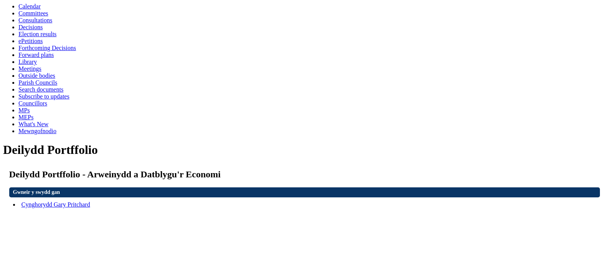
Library (27, 61)
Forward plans (36, 55)
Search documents (40, 89)
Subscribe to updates (43, 96)
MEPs (25, 117)
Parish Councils (37, 82)
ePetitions (30, 41)
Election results (37, 34)
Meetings (30, 68)
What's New (33, 124)
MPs (24, 110)
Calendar (29, 6)
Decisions (30, 27)
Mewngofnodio (37, 131)
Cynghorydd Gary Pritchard (56, 204)
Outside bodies (36, 75)
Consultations (35, 20)
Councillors (32, 103)
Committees (33, 13)
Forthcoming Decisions (47, 48)
